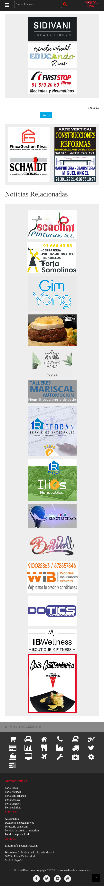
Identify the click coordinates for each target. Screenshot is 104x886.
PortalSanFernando (15, 795)
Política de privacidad (17, 834)
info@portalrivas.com (26, 845)
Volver (46, 115)
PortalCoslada (12, 799)
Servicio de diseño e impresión (22, 830)
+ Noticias (93, 108)
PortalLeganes (13, 803)
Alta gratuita (12, 818)
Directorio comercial (16, 826)
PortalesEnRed (13, 807)
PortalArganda (13, 791)
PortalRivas (11, 787)
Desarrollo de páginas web (19, 822)
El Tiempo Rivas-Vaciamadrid (23, 726)
